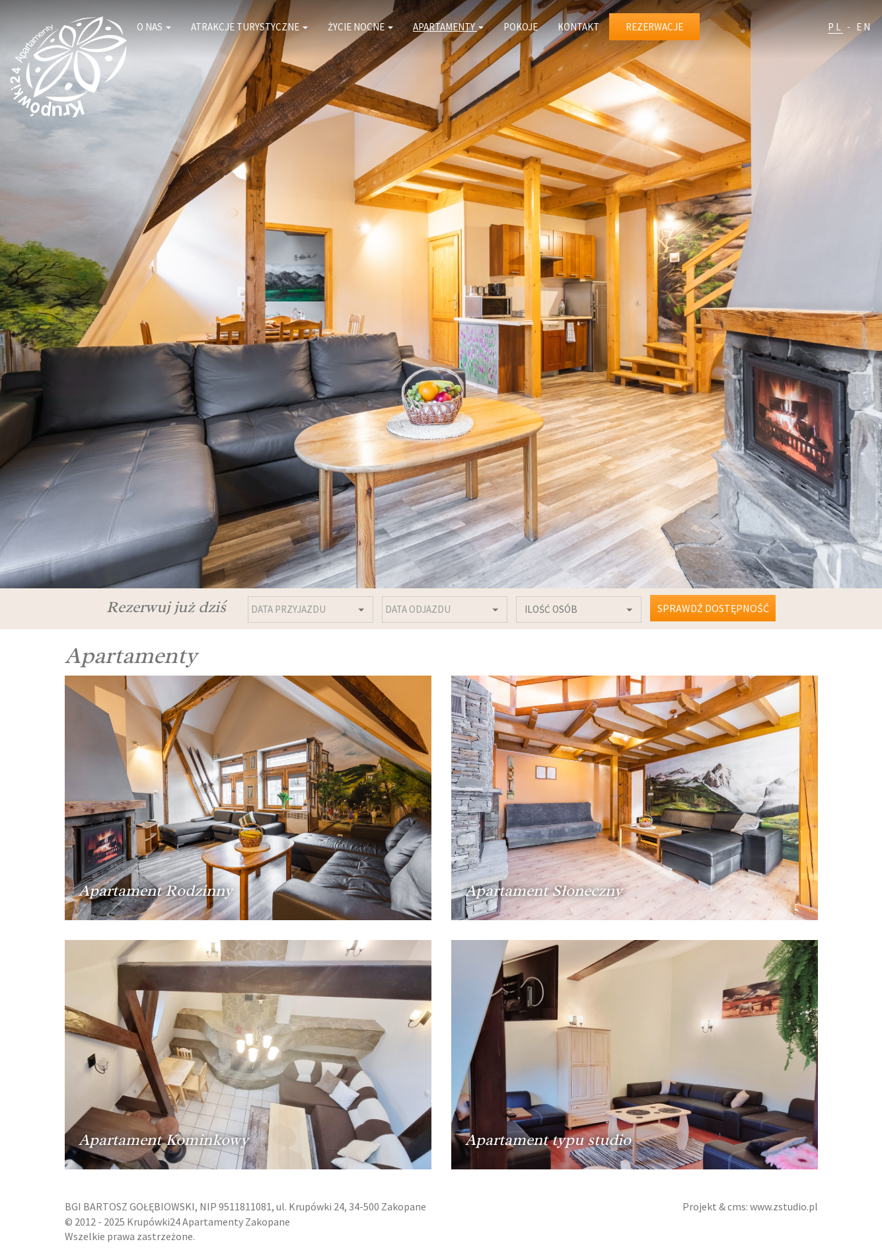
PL (835, 26)
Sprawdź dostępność (713, 608)
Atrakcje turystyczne (249, 26)
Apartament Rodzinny (156, 890)
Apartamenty (448, 26)
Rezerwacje (654, 26)
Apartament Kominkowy (163, 1140)
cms (736, 1206)
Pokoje (520, 26)
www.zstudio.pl (784, 1206)
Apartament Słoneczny (543, 890)
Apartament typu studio (548, 1140)
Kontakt (578, 26)
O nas (154, 26)
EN (864, 26)
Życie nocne (360, 26)
